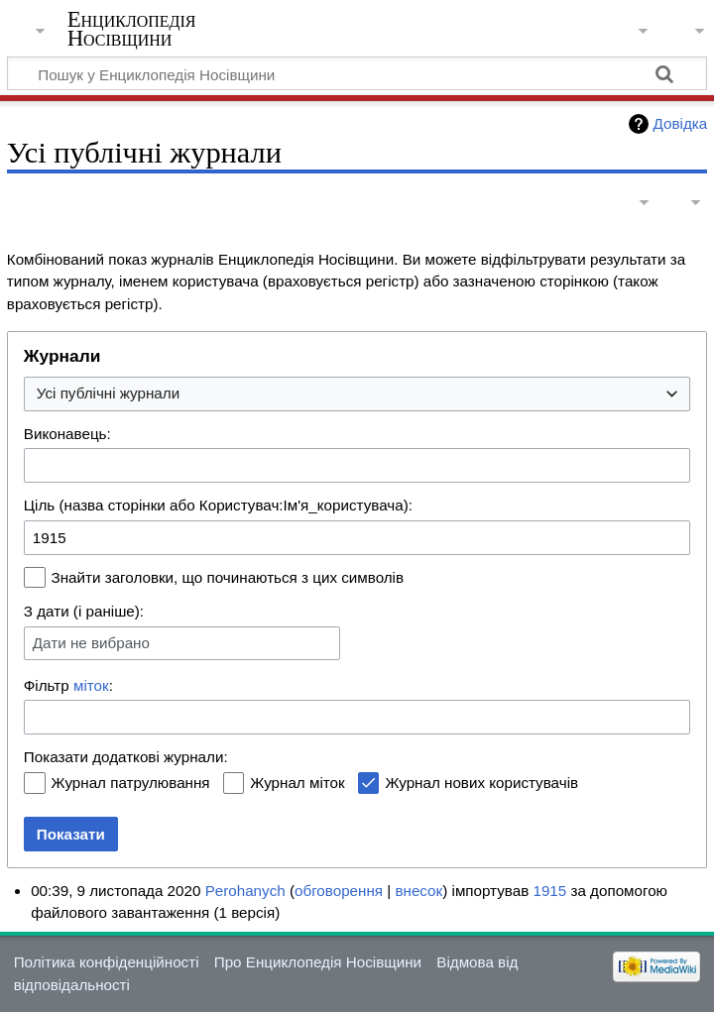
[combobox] (357, 394)
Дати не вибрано (91, 642)
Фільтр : (68, 685)
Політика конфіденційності (106, 962)
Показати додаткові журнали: (126, 756)
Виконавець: (67, 433)
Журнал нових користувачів (481, 782)
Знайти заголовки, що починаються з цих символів (228, 577)
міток (91, 685)
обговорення (339, 890)
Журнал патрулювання (131, 782)
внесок (418, 890)
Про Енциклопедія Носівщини (317, 962)
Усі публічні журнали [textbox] (108, 393)
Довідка (681, 123)
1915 (549, 890)
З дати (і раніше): (84, 611)
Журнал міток (297, 782)
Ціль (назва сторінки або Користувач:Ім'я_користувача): (218, 505)
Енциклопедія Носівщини (131, 29)
